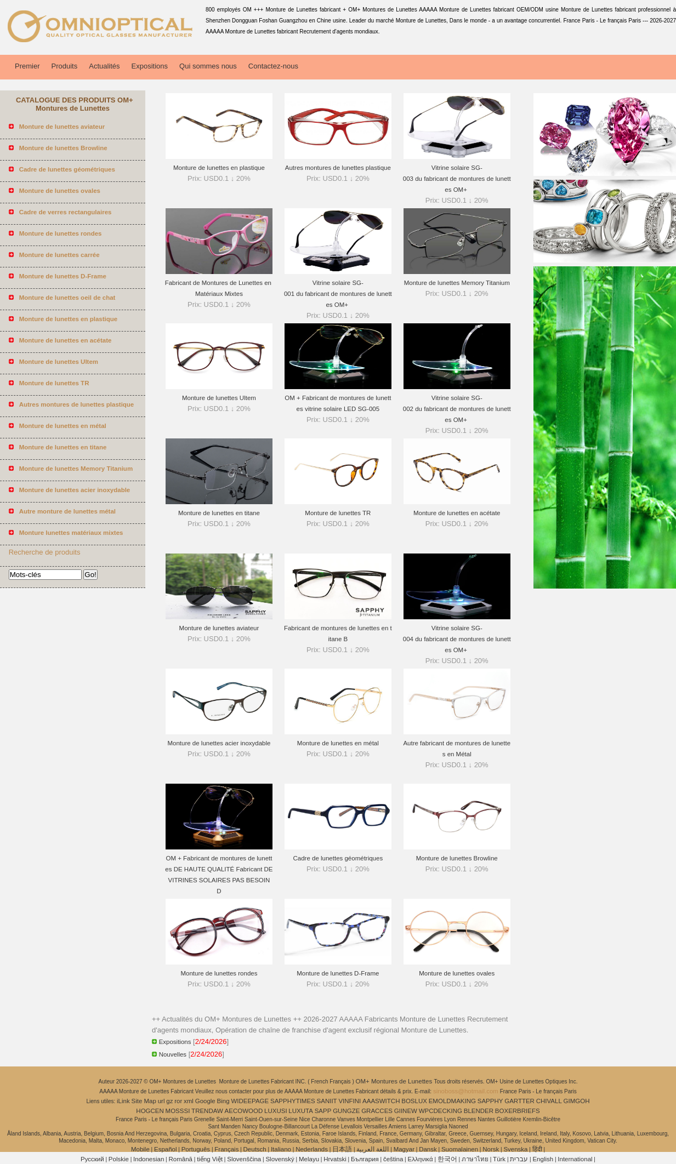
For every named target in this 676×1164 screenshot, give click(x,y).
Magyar (404, 1149)
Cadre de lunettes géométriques (338, 858)
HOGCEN (149, 1111)
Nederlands (312, 1149)
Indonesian (148, 1159)
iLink (123, 1101)
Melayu (309, 1159)
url (161, 1101)
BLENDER (478, 1111)
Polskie (119, 1159)
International (575, 1159)
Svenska (515, 1149)
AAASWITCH (381, 1101)
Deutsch (254, 1149)
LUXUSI (275, 1111)
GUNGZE (346, 1111)
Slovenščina (244, 1159)
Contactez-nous (273, 66)
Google (205, 1101)
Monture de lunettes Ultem (219, 398)
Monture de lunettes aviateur (219, 628)
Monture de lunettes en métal (338, 743)
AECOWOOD (244, 1111)
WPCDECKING (440, 1111)
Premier (27, 66)
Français (226, 1149)
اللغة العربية (372, 1149)
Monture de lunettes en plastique (219, 167)
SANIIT (327, 1101)
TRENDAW (207, 1111)
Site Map (144, 1101)
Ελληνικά (420, 1159)
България (365, 1159)
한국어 (447, 1159)
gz (169, 1101)
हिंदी (537, 1149)
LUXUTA (300, 1111)
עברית (519, 1159)
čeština (393, 1159)
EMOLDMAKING (452, 1101)
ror (178, 1101)
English (542, 1159)
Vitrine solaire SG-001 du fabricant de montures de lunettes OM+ (338, 293)
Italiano (281, 1149)
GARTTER (519, 1101)
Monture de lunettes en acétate (457, 513)
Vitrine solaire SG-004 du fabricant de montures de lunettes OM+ (457, 639)
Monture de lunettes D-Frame (338, 973)
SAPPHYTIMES (292, 1101)
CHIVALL (549, 1101)
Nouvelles (173, 1054)
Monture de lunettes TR (338, 513)
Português (195, 1149)
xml (189, 1101)
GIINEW (405, 1111)
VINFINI (349, 1101)
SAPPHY (490, 1101)
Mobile (140, 1149)
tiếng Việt (210, 1159)
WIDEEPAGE (250, 1101)
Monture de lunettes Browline (457, 858)
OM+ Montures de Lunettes (395, 1081)
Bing (223, 1101)
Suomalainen (459, 1149)
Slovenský (279, 1159)
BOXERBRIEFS (517, 1111)
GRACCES (377, 1111)
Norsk (490, 1149)
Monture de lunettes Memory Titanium (457, 282)
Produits (65, 66)
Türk (499, 1159)
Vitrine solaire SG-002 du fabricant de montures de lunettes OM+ (457, 409)
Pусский (92, 1159)
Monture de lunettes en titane (219, 513)
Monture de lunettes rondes (218, 973)
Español (165, 1149)
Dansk (428, 1149)
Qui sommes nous (208, 66)
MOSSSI (178, 1111)
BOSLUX (414, 1101)
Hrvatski (334, 1159)
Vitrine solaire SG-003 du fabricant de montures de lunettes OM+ (457, 178)
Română (180, 1159)
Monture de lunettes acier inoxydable (218, 743)
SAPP (323, 1111)
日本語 (342, 1149)
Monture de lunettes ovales (457, 973)
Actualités (104, 66)
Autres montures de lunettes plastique (338, 167)
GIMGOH (577, 1101)
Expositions (150, 66)
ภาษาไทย (475, 1159)
